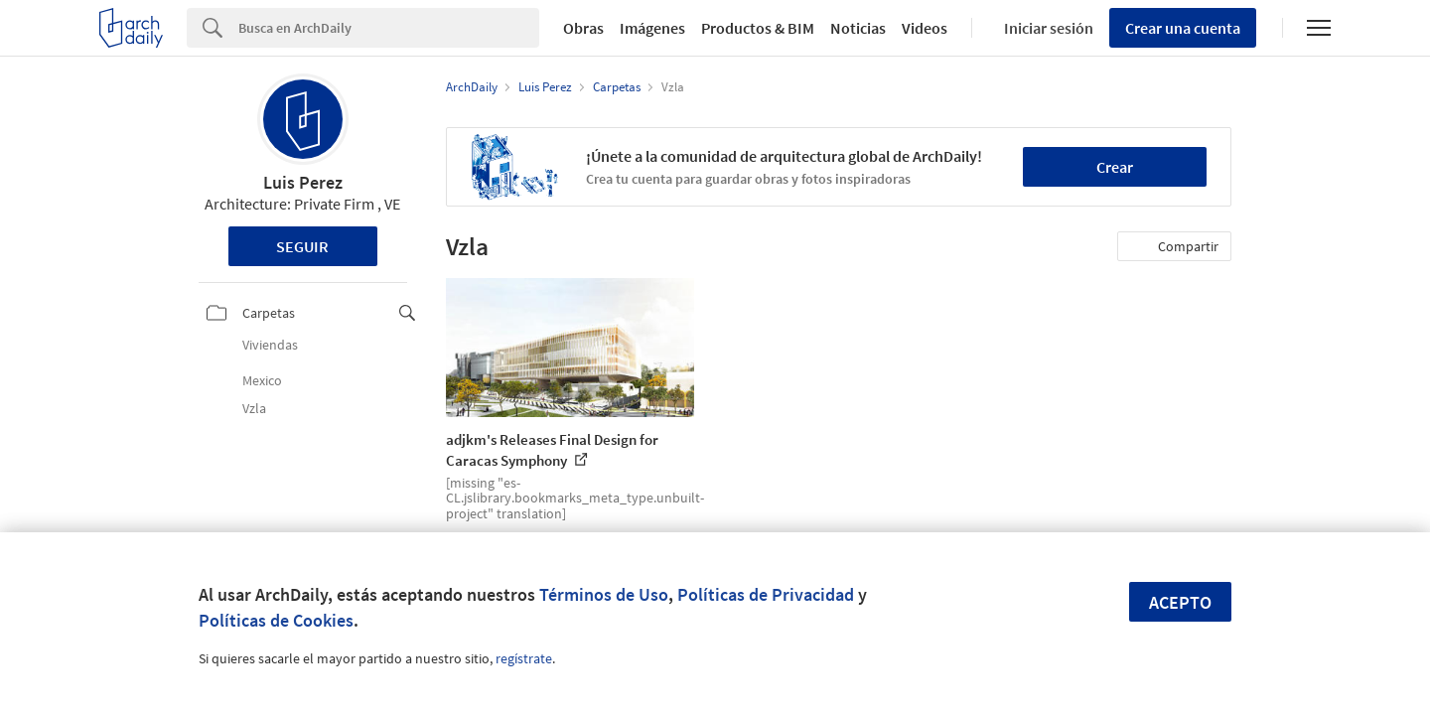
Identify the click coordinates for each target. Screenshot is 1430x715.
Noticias (858, 28)
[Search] (388, 28)
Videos (924, 28)
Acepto (1180, 602)
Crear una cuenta (1182, 28)
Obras (583, 28)
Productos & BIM (757, 28)
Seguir (302, 246)
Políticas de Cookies (276, 620)
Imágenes (652, 28)
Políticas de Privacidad (765, 594)
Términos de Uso (603, 594)
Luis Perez (303, 182)
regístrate (524, 658)
